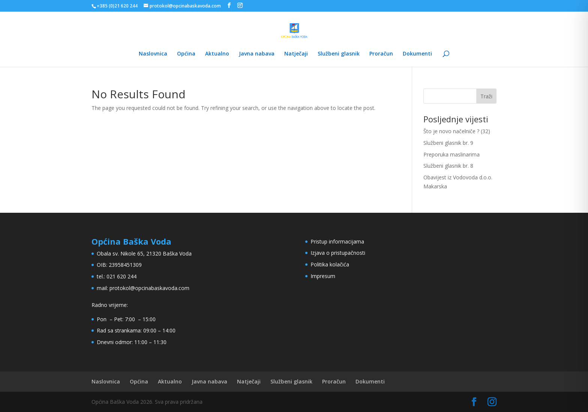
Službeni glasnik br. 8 (448, 165)
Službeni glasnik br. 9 (448, 142)
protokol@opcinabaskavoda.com (149, 288)
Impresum (322, 276)
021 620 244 (121, 276)
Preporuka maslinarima (451, 154)
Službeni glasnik (339, 54)
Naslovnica (153, 54)
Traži (486, 96)
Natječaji (296, 54)
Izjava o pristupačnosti (337, 252)
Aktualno (217, 54)
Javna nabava (256, 54)
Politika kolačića (329, 264)
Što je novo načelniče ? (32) (456, 131)
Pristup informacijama (337, 241)
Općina (186, 54)
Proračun (381, 54)
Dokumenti (417, 54)
